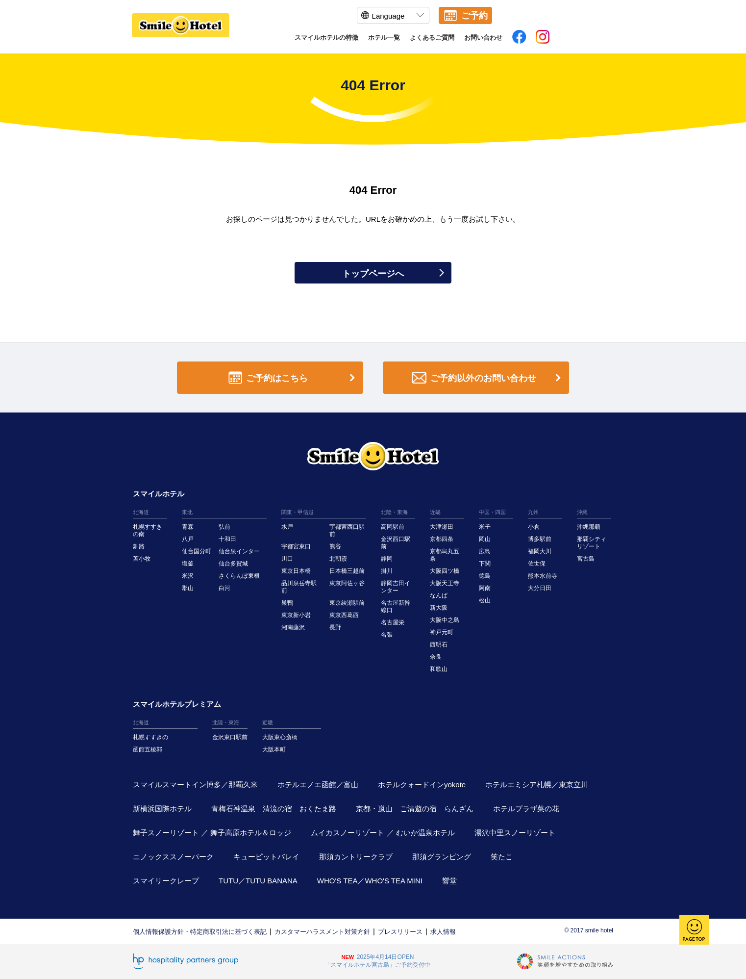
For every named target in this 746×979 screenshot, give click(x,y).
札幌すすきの (150, 737)
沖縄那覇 (588, 526)
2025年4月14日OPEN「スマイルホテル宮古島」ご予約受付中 (377, 960)
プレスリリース (400, 931)
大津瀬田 (441, 526)
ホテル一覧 (384, 37)
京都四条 (441, 539)
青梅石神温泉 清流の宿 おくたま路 (273, 808)
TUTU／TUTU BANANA (258, 880)
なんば (439, 595)
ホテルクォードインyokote (422, 784)
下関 (485, 563)
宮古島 (586, 558)
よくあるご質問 (432, 37)
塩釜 (188, 563)
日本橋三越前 (347, 570)
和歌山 (439, 669)
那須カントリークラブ (356, 856)
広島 (485, 551)
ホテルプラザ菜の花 (526, 808)
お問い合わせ (483, 37)
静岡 (387, 558)
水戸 (287, 526)
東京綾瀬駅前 (347, 602)
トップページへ (393, 274)
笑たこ (502, 856)
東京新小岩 (296, 615)
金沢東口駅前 (230, 737)
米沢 (188, 575)
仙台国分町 (196, 551)
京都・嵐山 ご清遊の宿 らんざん (414, 808)
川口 (287, 558)
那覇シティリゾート (591, 543)
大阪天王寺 (444, 583)
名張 (387, 634)
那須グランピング (441, 856)
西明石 (439, 644)
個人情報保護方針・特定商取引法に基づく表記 (200, 931)
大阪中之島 (444, 620)
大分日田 (539, 588)
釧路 (139, 546)
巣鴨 (287, 602)
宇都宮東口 (296, 546)
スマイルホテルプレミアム (177, 704)
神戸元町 (441, 632)
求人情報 (443, 931)
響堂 (449, 880)
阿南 (485, 588)
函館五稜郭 (147, 749)
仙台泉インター (239, 551)
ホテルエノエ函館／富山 (317, 784)
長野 (335, 627)
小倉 (534, 526)
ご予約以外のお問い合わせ (488, 378)
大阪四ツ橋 (444, 570)
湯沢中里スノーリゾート (514, 832)
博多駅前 (539, 539)
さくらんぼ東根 (239, 575)
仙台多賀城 (233, 563)
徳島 (485, 575)
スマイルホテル (158, 494)
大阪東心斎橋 (280, 737)
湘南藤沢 (293, 627)
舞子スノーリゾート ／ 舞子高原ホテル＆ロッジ (212, 832)
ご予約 (474, 16)
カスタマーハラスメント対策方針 (322, 931)
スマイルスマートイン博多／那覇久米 (195, 784)
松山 (485, 600)
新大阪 (439, 607)
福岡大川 (539, 551)
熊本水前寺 (542, 575)
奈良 (436, 656)
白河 (224, 588)
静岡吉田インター (395, 587)
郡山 (188, 588)
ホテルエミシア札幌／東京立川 (536, 784)
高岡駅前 (392, 526)
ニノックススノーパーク (173, 856)
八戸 (188, 539)
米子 (485, 526)
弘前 (224, 526)
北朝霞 (338, 558)
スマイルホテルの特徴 (326, 37)
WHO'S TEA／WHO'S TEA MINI (370, 880)
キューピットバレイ (266, 856)
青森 (188, 526)
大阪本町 (274, 749)
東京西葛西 (344, 615)
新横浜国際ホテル (162, 808)
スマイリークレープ (166, 880)
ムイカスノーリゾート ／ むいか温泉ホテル (382, 832)
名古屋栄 (392, 622)
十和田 (227, 539)
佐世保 (537, 563)
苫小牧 (141, 558)
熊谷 (335, 546)
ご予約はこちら (293, 378)
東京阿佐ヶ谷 (347, 583)
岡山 (485, 539)
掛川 (387, 570)
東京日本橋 (296, 570)
